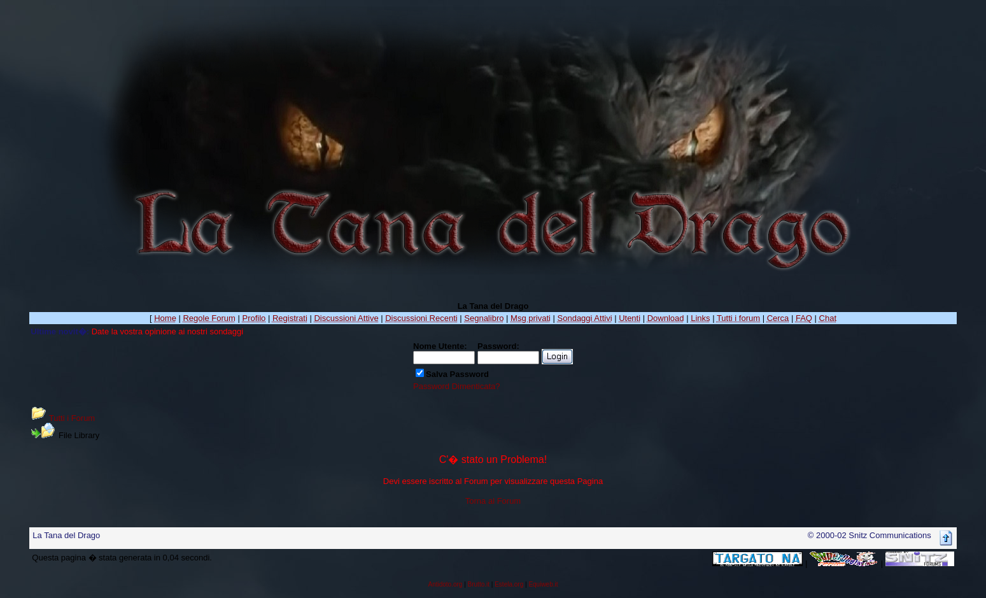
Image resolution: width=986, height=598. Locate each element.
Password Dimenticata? (456, 386)
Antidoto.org (445, 584)
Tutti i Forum (72, 418)
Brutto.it (478, 584)
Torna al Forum (493, 501)
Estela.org (509, 584)
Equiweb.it (543, 584)
